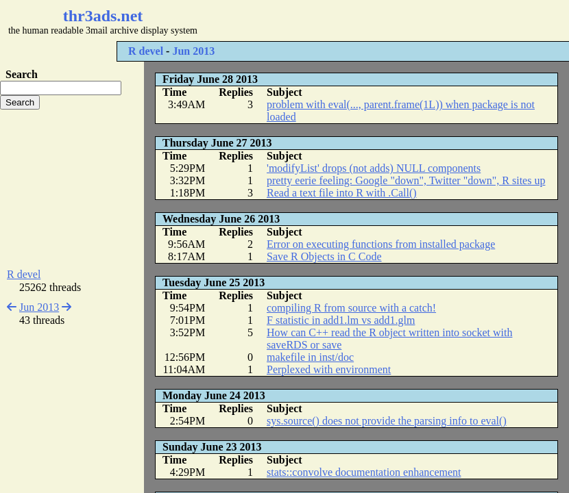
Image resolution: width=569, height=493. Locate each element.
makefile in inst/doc (310, 357)
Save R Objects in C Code (324, 256)
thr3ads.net (103, 16)
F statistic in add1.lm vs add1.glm (341, 320)
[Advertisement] (72, 189)
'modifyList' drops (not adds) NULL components (374, 168)
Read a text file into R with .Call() (342, 193)
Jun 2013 (193, 51)
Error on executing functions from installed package (381, 244)
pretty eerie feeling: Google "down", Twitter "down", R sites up (406, 180)
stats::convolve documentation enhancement (364, 472)
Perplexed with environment (329, 369)
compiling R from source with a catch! (351, 308)
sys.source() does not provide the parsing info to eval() (387, 421)
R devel (145, 51)
